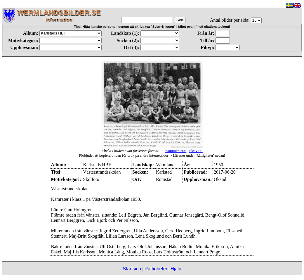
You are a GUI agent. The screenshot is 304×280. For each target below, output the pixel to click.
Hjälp (176, 268)
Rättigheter (156, 268)
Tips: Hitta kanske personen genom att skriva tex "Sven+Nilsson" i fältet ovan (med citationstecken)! (152, 26)
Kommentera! (175, 150)
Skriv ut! (196, 150)
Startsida (132, 268)
